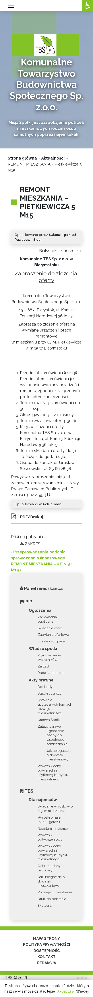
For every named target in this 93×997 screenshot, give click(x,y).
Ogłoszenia (40, 610)
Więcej (82, 991)
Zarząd (43, 666)
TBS (26, 791)
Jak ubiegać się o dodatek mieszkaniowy (58, 755)
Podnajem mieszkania (55, 892)
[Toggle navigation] (11, 6)
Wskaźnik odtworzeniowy (50, 837)
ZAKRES (30, 543)
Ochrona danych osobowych (51, 868)
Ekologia (45, 906)
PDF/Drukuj (27, 516)
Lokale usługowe (51, 641)
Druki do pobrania (52, 899)
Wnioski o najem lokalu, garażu (50, 819)
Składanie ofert (50, 628)
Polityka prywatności (46, 944)
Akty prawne (41, 680)
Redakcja (46, 963)
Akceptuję (65, 991)
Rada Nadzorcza (51, 673)
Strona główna (22, 158)
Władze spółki (43, 648)
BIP (26, 601)
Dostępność (46, 950)
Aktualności (53, 158)
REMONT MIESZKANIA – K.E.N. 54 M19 (42, 567)
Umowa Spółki (49, 720)
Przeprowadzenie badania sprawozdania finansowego (38, 555)
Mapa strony (46, 938)
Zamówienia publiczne (47, 619)
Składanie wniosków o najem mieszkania (55, 808)
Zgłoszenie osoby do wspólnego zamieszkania (57, 737)
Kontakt (46, 956)
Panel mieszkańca (41, 588)
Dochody (45, 687)
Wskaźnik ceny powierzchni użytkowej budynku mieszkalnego (53, 772)
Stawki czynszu (50, 693)
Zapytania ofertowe (53, 635)
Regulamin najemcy (53, 829)
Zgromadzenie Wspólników (49, 657)
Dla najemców (43, 799)
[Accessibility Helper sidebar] (87, 5)
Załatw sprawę (49, 727)
